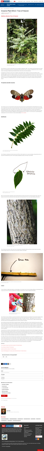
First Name (3, 374)
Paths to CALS (36, 1)
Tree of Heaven (10, 420)
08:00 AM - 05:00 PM (40, 4)
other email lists (8, 398)
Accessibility (8, 446)
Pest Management (4, 420)
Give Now (40, 1)
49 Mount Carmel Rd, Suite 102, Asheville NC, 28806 (22, 5)
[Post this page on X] (2, 364)
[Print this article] (10, 364)
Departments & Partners (28, 430)
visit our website (23, 112)
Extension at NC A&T (27, 435)
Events (24, 1)
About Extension (26, 427)
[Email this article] (8, 364)
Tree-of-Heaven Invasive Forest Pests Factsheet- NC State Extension (11, 345)
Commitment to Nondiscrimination (10, 441)
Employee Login (40, 450)
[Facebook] (36, 439)
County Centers (28, 1)
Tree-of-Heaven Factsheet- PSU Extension (7, 347)
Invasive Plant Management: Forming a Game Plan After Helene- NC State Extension (13, 350)
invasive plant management (16, 420)
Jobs (25, 428)
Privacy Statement (21, 441)
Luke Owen (8, 410)
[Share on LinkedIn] (6, 364)
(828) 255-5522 (31, 4)
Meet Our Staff (20, 1)
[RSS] (38, 439)
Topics (32, 1)
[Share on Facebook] (4, 364)
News (2, 8)
